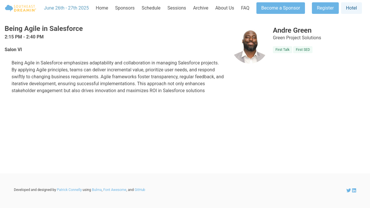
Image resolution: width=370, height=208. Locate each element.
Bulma (97, 190)
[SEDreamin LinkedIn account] (354, 190)
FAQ (245, 8)
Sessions (176, 8)
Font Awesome (114, 190)
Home (102, 8)
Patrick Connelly (69, 190)
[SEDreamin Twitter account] (349, 190)
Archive (200, 8)
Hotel (351, 8)
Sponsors (125, 8)
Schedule (151, 8)
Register (325, 8)
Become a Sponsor (280, 8)
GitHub (139, 190)
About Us (224, 8)
